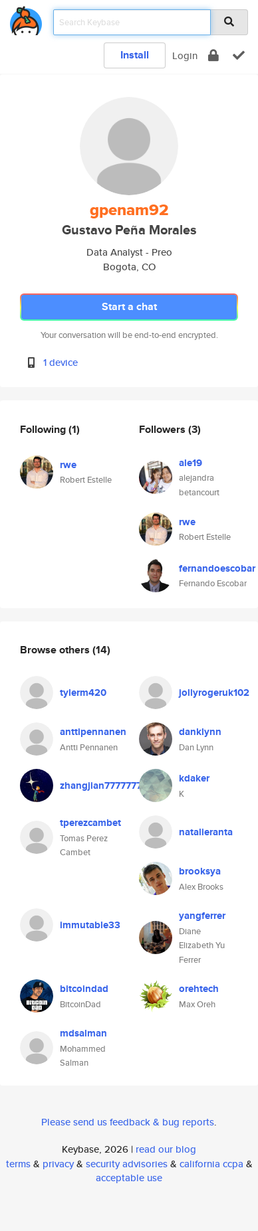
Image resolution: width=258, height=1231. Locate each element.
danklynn (200, 731)
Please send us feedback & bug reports (127, 1122)
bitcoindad (84, 988)
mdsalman (83, 1033)
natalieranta (206, 832)
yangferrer (202, 915)
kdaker (194, 778)
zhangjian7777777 (101, 785)
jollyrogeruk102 (214, 692)
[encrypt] (213, 55)
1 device (60, 362)
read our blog (166, 1149)
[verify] (239, 55)
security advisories (127, 1164)
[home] (26, 18)
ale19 (190, 462)
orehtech (199, 988)
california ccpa (211, 1164)
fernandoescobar (217, 568)
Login (184, 55)
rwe (68, 464)
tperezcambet (90, 822)
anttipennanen (93, 731)
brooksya (200, 871)
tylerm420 (83, 692)
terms (18, 1164)
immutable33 (90, 925)
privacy (58, 1164)
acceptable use (129, 1178)
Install (134, 54)
